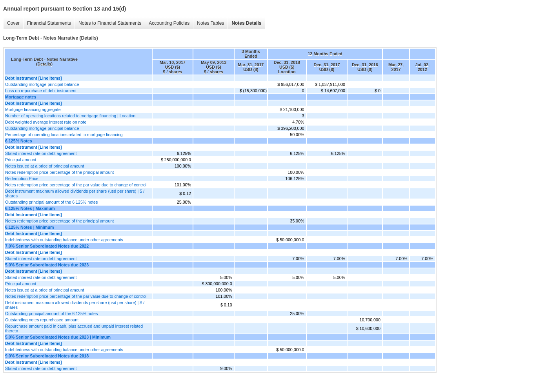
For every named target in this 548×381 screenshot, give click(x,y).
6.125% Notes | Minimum (29, 227)
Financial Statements (49, 23)
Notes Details (246, 23)
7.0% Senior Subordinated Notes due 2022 (47, 246)
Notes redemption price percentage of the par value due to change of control (75, 184)
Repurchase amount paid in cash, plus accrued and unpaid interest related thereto (74, 328)
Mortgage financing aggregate (33, 109)
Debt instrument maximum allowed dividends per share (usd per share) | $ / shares (74, 193)
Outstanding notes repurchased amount (41, 319)
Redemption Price (21, 178)
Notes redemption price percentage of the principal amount (59, 172)
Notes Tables (210, 23)
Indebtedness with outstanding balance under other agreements (64, 239)
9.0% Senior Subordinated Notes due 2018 (47, 356)
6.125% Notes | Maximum (30, 208)
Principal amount (20, 159)
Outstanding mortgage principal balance (42, 84)
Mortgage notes (20, 97)
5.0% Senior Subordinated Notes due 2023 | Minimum (58, 337)
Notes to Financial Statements (109, 23)
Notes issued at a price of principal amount (44, 166)
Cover (13, 23)
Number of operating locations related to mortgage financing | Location (70, 115)
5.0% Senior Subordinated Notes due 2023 (47, 265)
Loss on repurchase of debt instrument (40, 90)
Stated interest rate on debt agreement (40, 153)
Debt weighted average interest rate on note (45, 122)
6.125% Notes (18, 141)
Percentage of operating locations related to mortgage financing (64, 134)
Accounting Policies (169, 23)
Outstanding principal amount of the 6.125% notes (51, 202)
